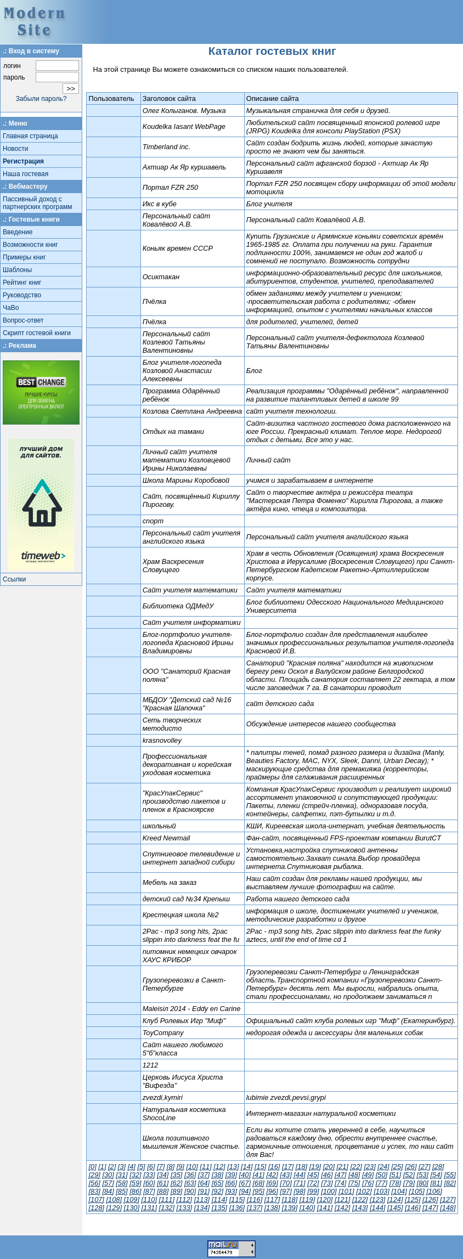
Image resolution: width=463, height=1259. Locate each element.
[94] (245, 1191)
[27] (424, 1166)
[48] (354, 1175)
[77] (381, 1183)
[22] (356, 1166)
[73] (326, 1183)
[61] (162, 1183)
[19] (315, 1166)
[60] (149, 1183)
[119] (307, 1199)
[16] (274, 1166)
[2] (112, 1166)
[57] (108, 1183)
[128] (96, 1208)
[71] (299, 1183)
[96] (272, 1191)
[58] (121, 1183)
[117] (272, 1199)
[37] (204, 1175)
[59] (135, 1183)
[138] (272, 1208)
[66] (231, 1183)
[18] (301, 1166)
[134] (202, 1208)
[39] (231, 1175)
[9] (180, 1166)
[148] (447, 1208)
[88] (162, 1191)
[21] (342, 1166)
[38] (217, 1175)
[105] (416, 1191)
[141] (324, 1208)
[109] (131, 1199)
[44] (299, 1175)
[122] (360, 1199)
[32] (135, 1175)
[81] (436, 1183)
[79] (409, 1183)
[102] (363, 1191)
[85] (121, 1191)
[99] (313, 1191)
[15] (260, 1166)
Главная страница (30, 136)
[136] (237, 1208)
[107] (96, 1199)
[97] (285, 1191)
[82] (449, 1183)
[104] (398, 1191)
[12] (219, 1166)
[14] (246, 1166)
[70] (285, 1183)
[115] (237, 1199)
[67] (245, 1183)
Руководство (22, 295)
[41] (258, 1175)
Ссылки (14, 579)
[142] (342, 1208)
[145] (395, 1208)
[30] (108, 1175)
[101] (346, 1191)
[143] (360, 1208)
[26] (410, 1166)
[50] (381, 1175)
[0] (92, 1166)
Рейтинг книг (22, 282)
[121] (342, 1199)
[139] (289, 1208)
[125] (412, 1199)
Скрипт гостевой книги (37, 333)
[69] (272, 1183)
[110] (149, 1199)
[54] (436, 1175)
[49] (368, 1175)
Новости (15, 149)
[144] (377, 1208)
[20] (329, 1166)
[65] (217, 1183)
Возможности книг (30, 245)
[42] (272, 1175)
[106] (434, 1191)
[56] (94, 1183)
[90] (190, 1191)
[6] (151, 1166)
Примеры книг (24, 257)
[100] (328, 1191)
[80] (422, 1183)
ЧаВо (11, 308)
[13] (233, 1166)
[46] (326, 1175)
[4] (131, 1166)
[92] (217, 1191)
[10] (191, 1166)
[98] (299, 1191)
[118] (289, 1199)
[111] (166, 1199)
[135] (219, 1208)
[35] (176, 1175)
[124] (395, 1199)
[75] (354, 1183)
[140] (307, 1208)
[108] (113, 1199)
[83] (94, 1191)
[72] (313, 1183)
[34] (162, 1175)
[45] (313, 1175)
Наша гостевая (25, 174)
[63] (190, 1183)
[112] (184, 1199)
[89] (176, 1191)
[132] (166, 1208)
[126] (430, 1199)
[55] (449, 1175)
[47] (340, 1175)
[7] (161, 1166)
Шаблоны (17, 270)
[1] (102, 1166)
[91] (204, 1191)
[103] (381, 1191)
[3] (122, 1166)
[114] (219, 1199)
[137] (254, 1208)
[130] (131, 1208)
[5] (141, 1166)
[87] (149, 1191)
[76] (368, 1183)
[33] (149, 1175)
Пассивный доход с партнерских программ (37, 203)
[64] (204, 1183)
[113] (202, 1199)
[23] (369, 1166)
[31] (121, 1175)
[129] (113, 1208)
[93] (231, 1191)
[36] (190, 1175)
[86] (135, 1191)
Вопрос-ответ (23, 320)
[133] (184, 1208)
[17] (287, 1166)
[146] (412, 1208)
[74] (340, 1183)
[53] (422, 1175)
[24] (383, 1166)
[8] (170, 1166)
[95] (258, 1191)
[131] (149, 1208)
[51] (395, 1175)
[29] (94, 1175)
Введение (17, 232)
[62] (176, 1183)
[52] (409, 1175)
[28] (438, 1166)
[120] (324, 1199)
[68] (258, 1183)
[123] (377, 1199)
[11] (205, 1166)
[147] (430, 1208)
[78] (395, 1183)
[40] (245, 1175)
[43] (285, 1175)
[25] (397, 1166)
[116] (254, 1199)
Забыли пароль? (41, 99)
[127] (447, 1199)
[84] (108, 1191)
